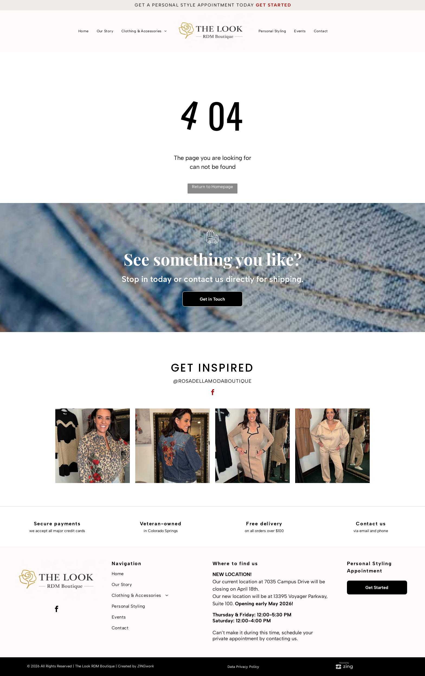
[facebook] (212, 393)
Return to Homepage (212, 186)
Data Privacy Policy (243, 667)
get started (274, 5)
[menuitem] (83, 31)
